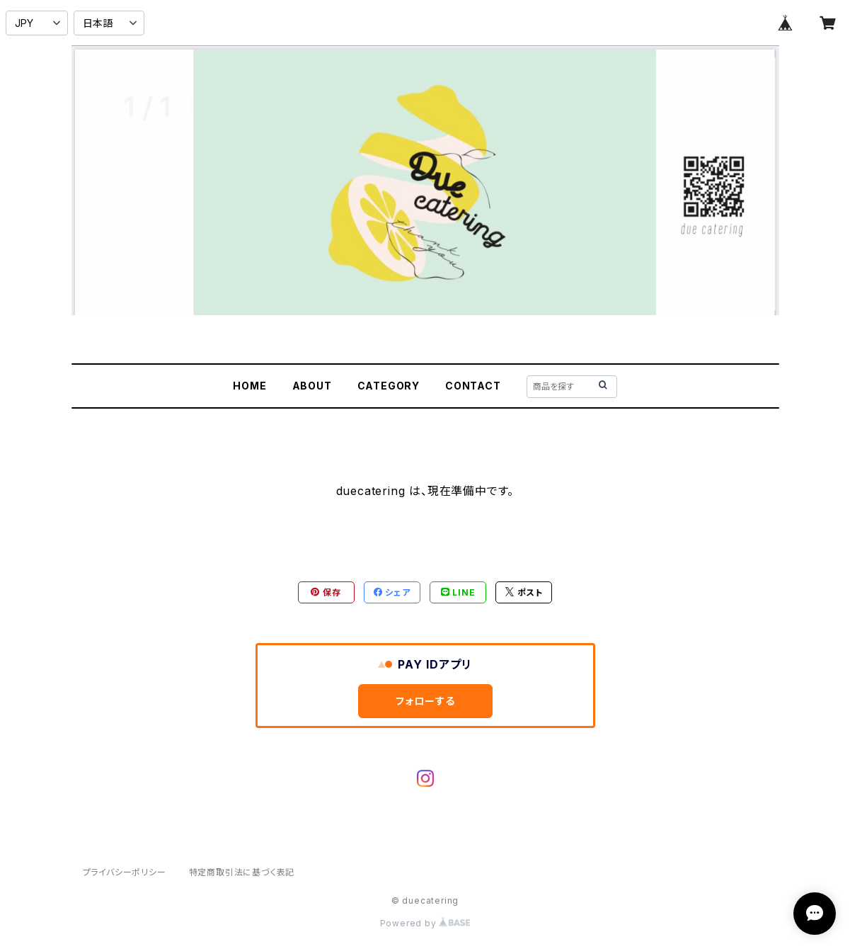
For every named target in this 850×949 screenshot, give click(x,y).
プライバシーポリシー (124, 872)
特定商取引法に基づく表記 (242, 872)
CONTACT (473, 386)
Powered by (425, 923)
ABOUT (312, 386)
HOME (249, 386)
